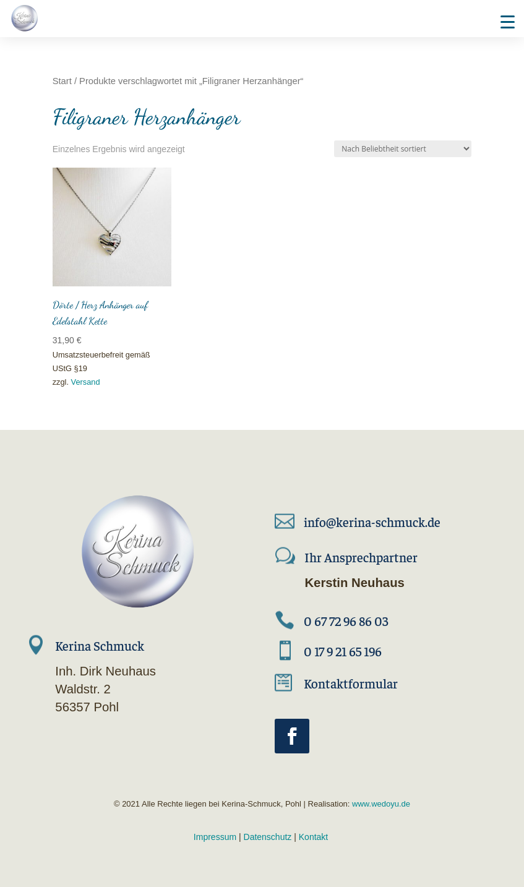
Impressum (215, 837)
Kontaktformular (351, 683)
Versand (85, 382)
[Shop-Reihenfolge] (402, 148)
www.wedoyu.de (380, 803)
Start (62, 81)
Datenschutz (268, 837)
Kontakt (313, 837)
